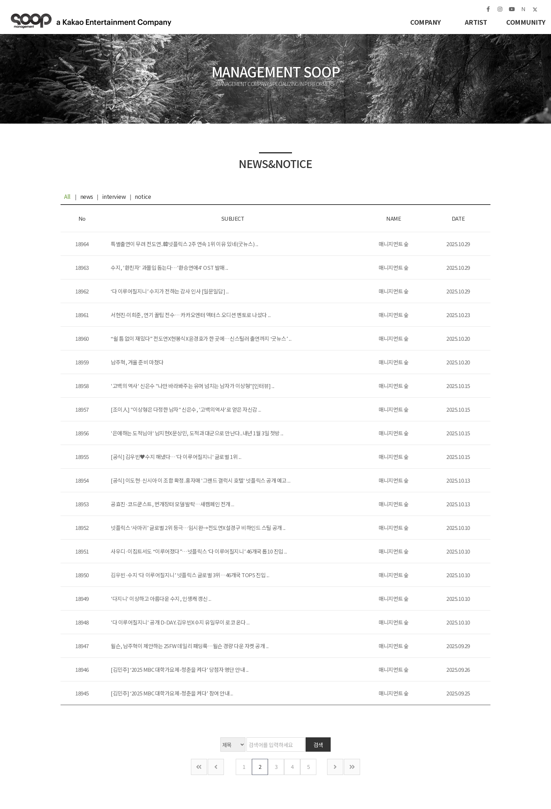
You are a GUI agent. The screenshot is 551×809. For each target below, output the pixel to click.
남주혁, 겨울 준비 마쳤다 (137, 362)
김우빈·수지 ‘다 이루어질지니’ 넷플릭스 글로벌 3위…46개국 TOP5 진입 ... (190, 575)
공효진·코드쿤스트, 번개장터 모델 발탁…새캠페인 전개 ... (172, 504)
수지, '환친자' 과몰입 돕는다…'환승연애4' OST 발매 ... (169, 267)
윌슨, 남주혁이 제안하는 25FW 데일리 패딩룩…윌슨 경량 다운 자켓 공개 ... (190, 646)
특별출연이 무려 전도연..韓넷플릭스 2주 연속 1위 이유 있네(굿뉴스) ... (184, 244)
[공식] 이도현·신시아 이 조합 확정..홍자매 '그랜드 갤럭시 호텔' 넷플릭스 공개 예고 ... (200, 480)
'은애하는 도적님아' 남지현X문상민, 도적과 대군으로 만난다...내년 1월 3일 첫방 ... (197, 433)
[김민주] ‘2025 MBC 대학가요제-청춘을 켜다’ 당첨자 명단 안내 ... (180, 669)
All (67, 196)
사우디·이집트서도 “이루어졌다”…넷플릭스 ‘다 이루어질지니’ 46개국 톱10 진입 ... (199, 551)
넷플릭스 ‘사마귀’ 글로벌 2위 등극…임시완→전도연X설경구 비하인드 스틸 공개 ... (198, 527)
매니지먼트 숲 (94, 21)
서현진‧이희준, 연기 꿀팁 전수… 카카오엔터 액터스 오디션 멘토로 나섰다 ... (190, 315)
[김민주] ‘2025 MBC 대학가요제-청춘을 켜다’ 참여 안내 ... (172, 693)
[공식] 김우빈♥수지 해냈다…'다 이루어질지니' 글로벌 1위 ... (176, 456)
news (86, 196)
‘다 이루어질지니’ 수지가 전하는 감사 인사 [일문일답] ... (170, 291)
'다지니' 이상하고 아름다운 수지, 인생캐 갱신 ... (161, 598)
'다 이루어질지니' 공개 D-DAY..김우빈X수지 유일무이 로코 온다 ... (180, 622)
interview (114, 196)
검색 (318, 744)
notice (143, 196)
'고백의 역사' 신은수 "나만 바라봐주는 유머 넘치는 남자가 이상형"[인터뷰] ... (192, 385)
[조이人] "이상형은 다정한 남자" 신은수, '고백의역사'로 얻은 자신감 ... (186, 409)
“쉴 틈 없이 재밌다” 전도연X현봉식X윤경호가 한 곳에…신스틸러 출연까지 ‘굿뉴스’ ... (201, 338)
